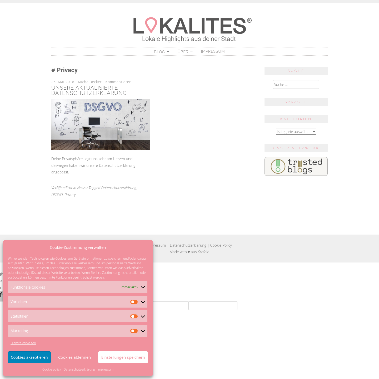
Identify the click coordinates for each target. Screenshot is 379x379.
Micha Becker (90, 81)
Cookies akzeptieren (29, 357)
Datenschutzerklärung (79, 369)
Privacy (70, 194)
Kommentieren (119, 81)
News (81, 187)
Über (183, 52)
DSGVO (57, 194)
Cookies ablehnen (74, 357)
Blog (159, 52)
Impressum (105, 369)
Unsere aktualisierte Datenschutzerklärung (89, 90)
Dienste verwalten (23, 343)
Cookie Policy (221, 245)
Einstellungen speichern (123, 357)
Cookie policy (51, 369)
